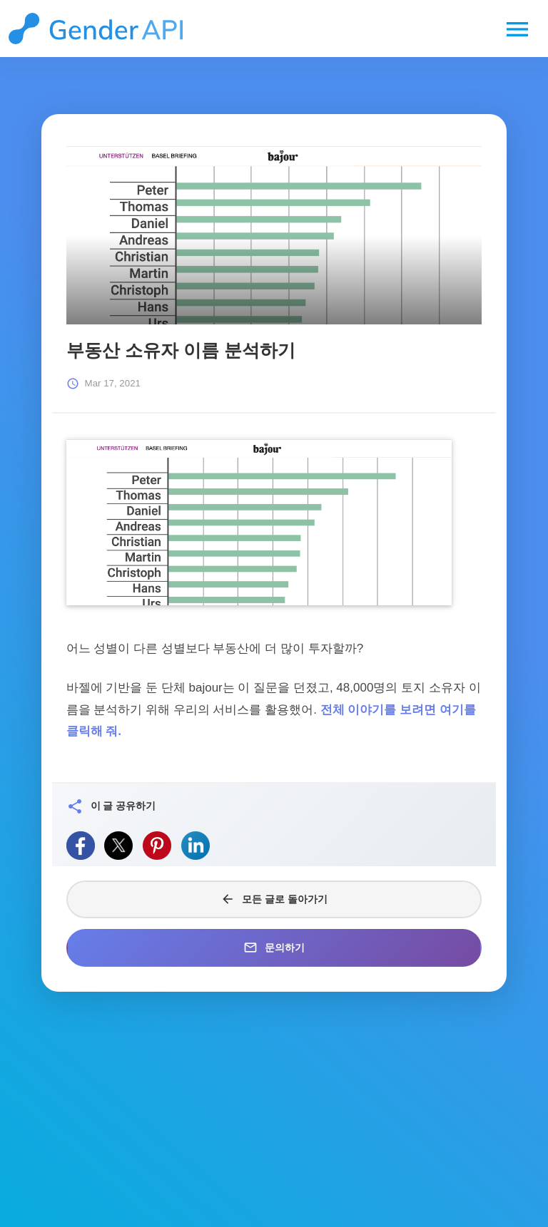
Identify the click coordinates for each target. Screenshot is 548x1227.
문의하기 (274, 947)
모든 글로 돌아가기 (274, 899)
